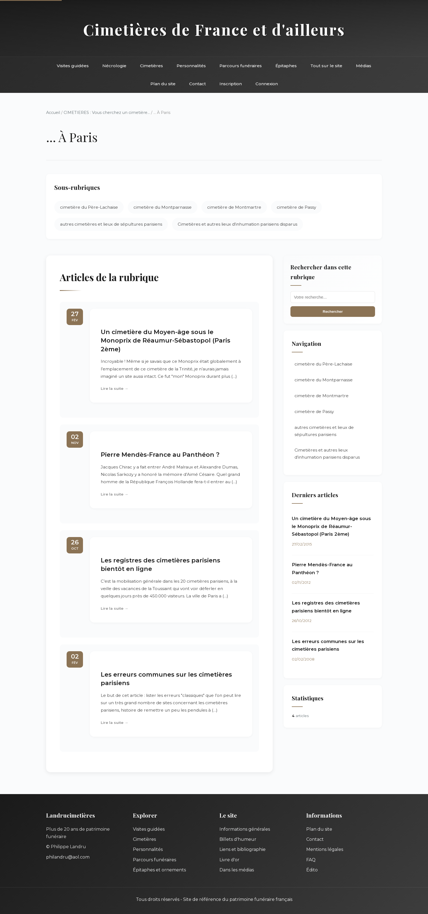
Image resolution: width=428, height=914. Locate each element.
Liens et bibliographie (242, 849)
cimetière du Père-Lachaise (89, 207)
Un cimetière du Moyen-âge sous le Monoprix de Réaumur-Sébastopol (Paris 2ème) (165, 340)
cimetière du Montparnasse (162, 207)
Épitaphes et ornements (159, 869)
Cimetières (151, 65)
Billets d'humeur (237, 839)
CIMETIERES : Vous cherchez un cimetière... (107, 112)
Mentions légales (324, 849)
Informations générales (244, 829)
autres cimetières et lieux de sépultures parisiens (111, 224)
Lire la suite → (114, 388)
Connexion (266, 83)
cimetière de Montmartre (234, 207)
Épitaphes (286, 65)
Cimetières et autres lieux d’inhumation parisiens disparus (237, 224)
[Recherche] (332, 297)
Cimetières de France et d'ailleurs (214, 29)
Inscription (230, 83)
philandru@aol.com (68, 857)
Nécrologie (114, 65)
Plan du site (163, 83)
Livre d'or (229, 859)
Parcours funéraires (240, 65)
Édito (312, 869)
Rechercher (333, 311)
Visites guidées (73, 65)
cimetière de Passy (296, 207)
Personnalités (191, 65)
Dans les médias (236, 869)
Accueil (53, 112)
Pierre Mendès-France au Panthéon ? (160, 454)
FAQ (311, 859)
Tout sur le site (326, 65)
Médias (363, 65)
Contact (197, 83)
